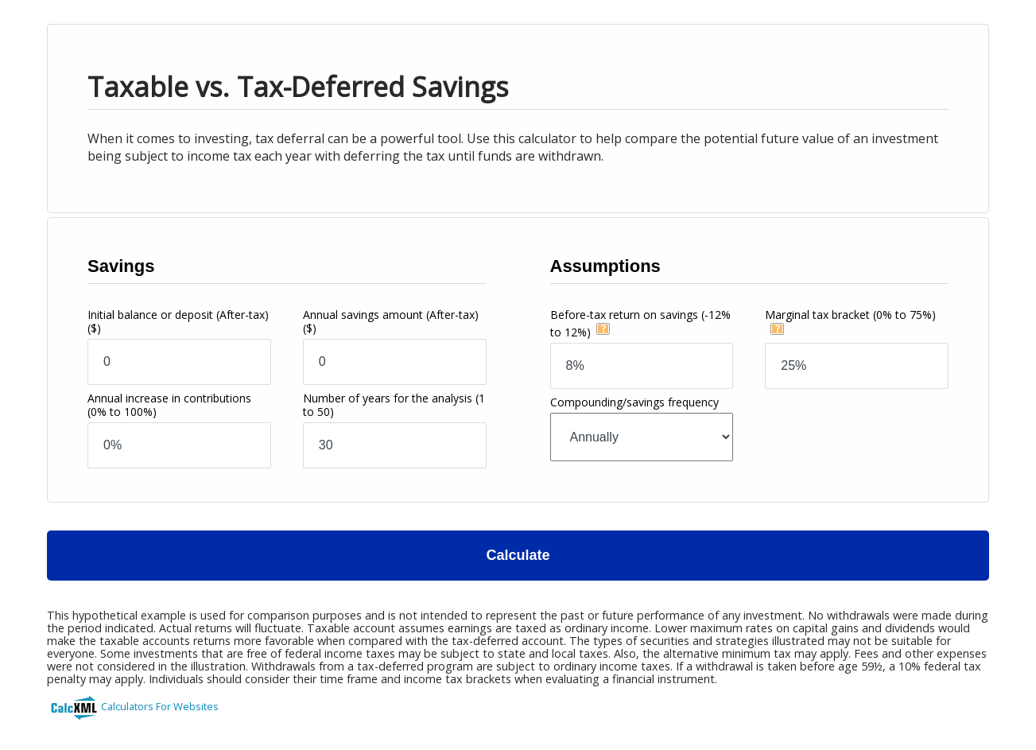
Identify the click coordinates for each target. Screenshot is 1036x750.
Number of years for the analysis (394, 405)
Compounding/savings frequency (634, 402)
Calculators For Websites (160, 706)
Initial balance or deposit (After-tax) (178, 321)
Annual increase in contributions (169, 405)
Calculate (517, 555)
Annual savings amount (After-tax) (391, 321)
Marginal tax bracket (850, 314)
